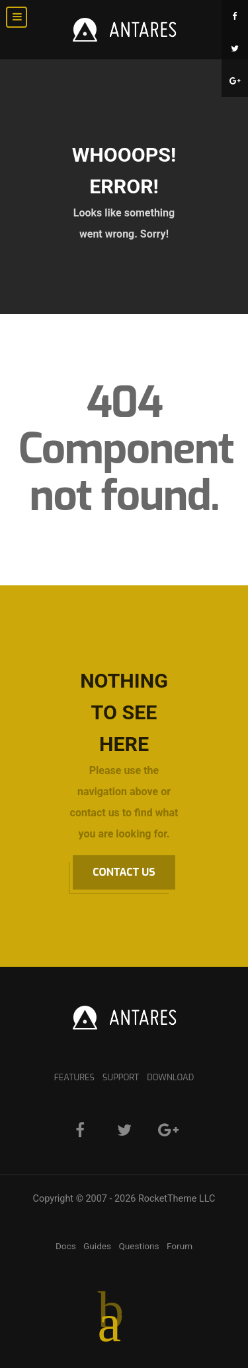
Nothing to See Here (124, 712)
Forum (179, 1246)
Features (74, 1077)
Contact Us (124, 872)
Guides (97, 1246)
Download (170, 1077)
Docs (66, 1246)
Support (121, 1077)
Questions (138, 1246)
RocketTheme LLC (176, 1198)
